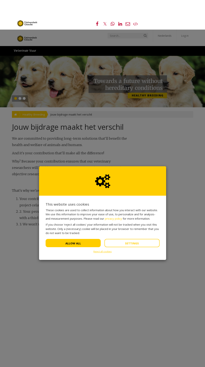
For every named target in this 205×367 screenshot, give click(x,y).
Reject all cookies (102, 222)
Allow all (73, 214)
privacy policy (113, 189)
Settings (132, 214)
